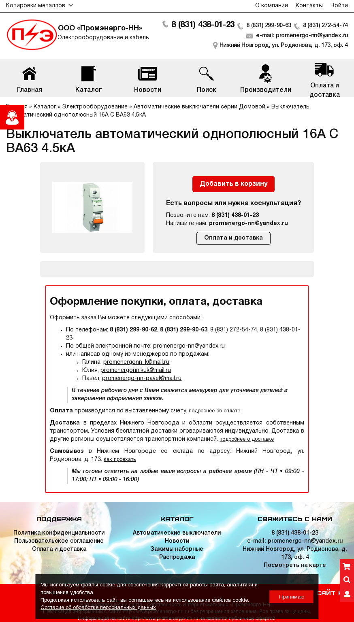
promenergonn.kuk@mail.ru (135, 370)
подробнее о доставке (247, 439)
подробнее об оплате (214, 411)
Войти (339, 5)
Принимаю (291, 597)
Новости (177, 541)
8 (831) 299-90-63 (268, 25)
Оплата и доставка (233, 238)
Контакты (309, 5)
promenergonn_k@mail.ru (136, 362)
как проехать (120, 459)
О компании (271, 5)
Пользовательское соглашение (59, 541)
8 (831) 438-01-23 (203, 25)
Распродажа (177, 557)
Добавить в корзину (233, 184)
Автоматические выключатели (177, 533)
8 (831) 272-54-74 (325, 25)
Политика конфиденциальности (58, 533)
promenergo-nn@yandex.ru (248, 223)
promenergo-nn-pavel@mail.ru (141, 378)
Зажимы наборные (176, 549)
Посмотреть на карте (295, 565)
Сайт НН (332, 592)
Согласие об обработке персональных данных (98, 607)
